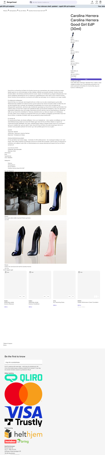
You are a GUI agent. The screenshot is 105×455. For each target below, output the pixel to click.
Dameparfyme (13, 10)
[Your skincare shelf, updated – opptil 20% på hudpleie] (52, 6)
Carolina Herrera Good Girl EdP (37, 10)
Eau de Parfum (23, 10)
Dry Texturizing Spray (58, 302)
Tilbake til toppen (7, 343)
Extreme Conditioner (34, 304)
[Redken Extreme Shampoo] (15, 285)
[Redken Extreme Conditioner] (40, 285)
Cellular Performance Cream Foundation (88, 302)
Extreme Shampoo (9, 304)
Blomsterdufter (18, 149)
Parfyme (5, 10)
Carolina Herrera (85, 15)
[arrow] (41, 361)
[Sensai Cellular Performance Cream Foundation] (89, 285)
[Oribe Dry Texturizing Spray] (64, 285)
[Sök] (53, 2)
